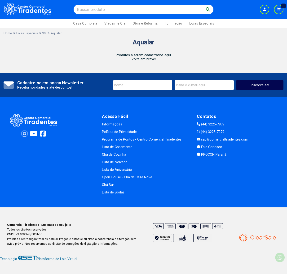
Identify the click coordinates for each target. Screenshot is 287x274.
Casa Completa (85, 23)
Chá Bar (108, 185)
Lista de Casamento (117, 147)
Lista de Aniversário (117, 170)
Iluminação (173, 23)
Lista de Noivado (115, 162)
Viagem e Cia (114, 23)
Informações (112, 124)
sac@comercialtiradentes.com (222, 139)
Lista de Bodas (113, 192)
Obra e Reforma (145, 23)
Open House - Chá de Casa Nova (127, 177)
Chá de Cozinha (114, 155)
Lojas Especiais (201, 23)
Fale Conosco (209, 147)
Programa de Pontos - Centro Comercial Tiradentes (141, 139)
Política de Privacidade (119, 132)
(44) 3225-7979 (211, 124)
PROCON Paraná (211, 155)
